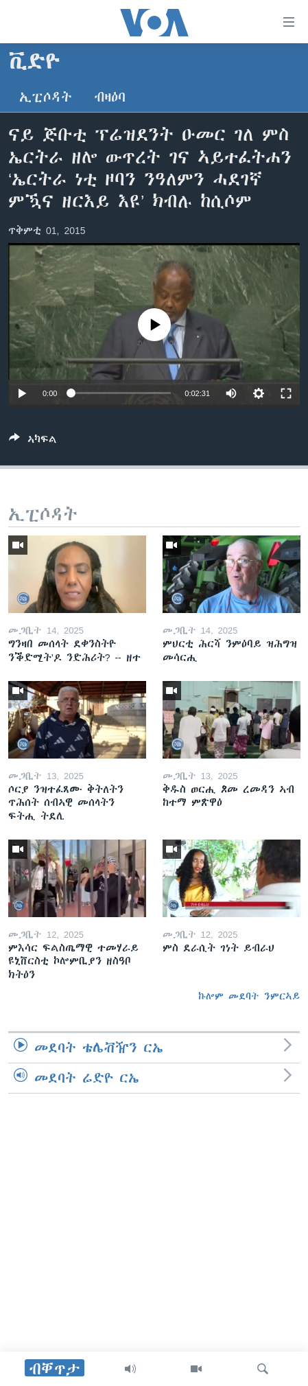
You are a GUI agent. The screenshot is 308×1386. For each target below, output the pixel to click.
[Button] (33, 441)
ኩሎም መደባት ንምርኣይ (249, 996)
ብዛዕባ (110, 97)
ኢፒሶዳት (45, 97)
